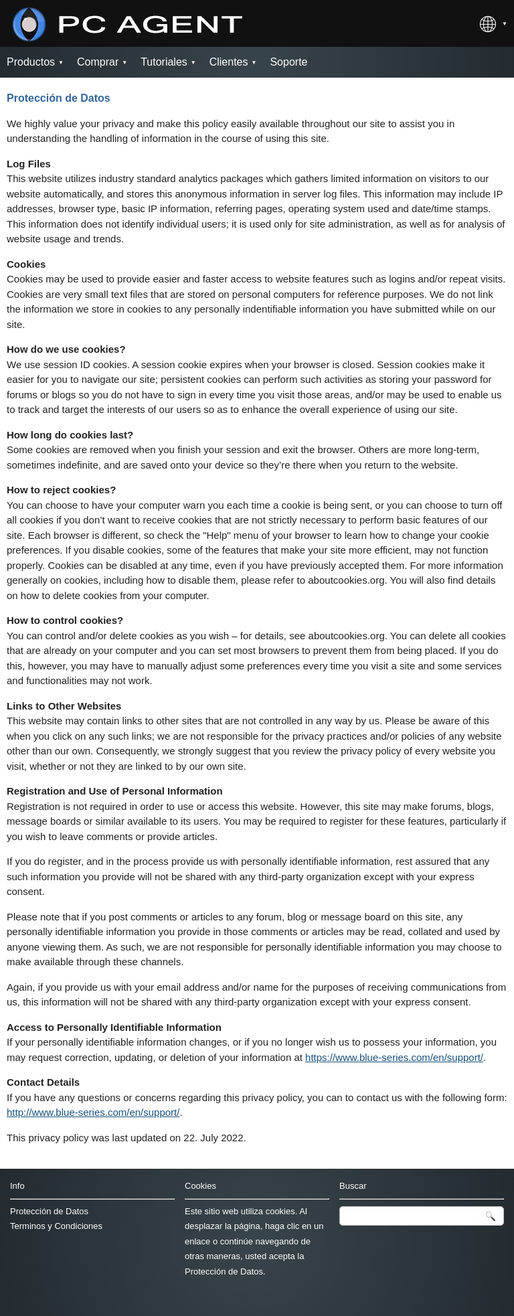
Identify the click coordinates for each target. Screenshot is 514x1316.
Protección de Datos (49, 1211)
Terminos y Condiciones (56, 1226)
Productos (31, 62)
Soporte (288, 62)
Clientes (228, 62)
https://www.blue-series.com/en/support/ (394, 1057)
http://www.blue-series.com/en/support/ (93, 1112)
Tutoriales (164, 62)
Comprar (97, 62)
